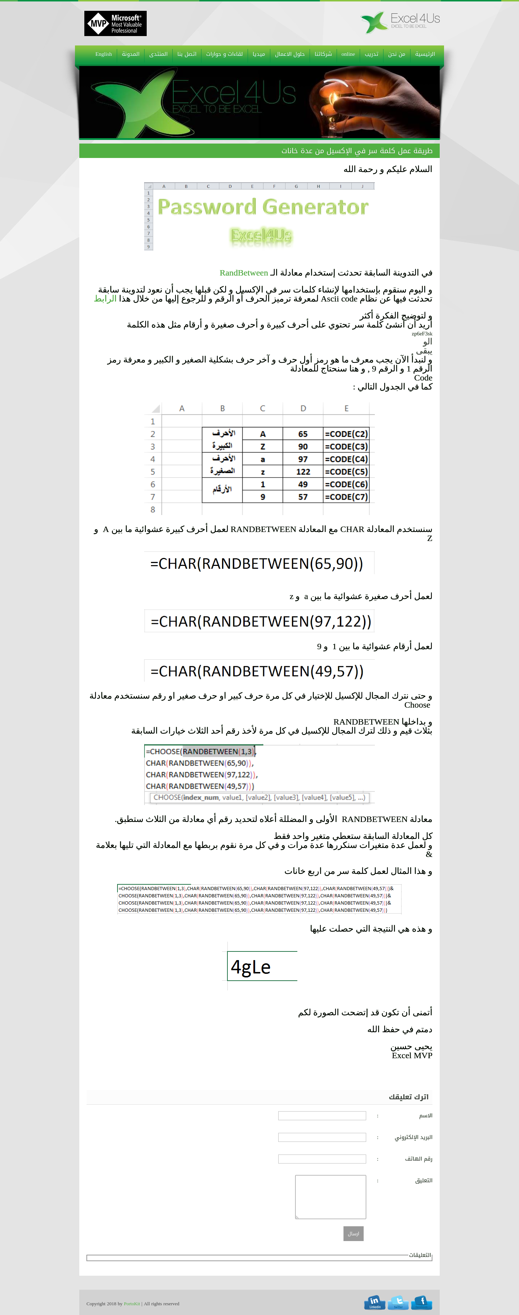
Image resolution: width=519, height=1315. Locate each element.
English (104, 54)
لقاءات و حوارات (224, 54)
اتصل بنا (186, 54)
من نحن (396, 54)
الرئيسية (425, 54)
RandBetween (243, 272)
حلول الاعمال (290, 54)
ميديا (259, 54)
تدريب (371, 54)
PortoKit (132, 1303)
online (348, 54)
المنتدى (158, 54)
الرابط (105, 298)
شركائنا (323, 54)
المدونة (130, 54)
